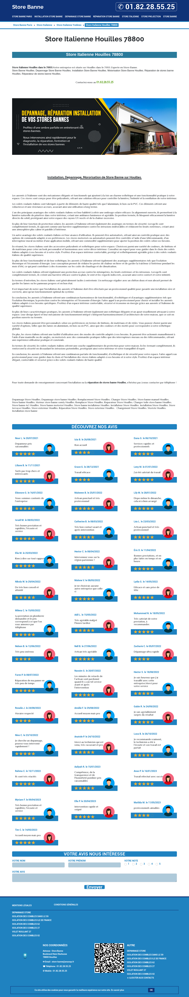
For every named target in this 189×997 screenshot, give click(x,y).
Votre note (131, 860)
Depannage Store (21, 912)
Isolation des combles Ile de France (32, 920)
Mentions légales (22, 905)
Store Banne (170, 16)
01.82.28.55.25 (64, 966)
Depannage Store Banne (78, 16)
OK (151, 990)
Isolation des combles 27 (26, 928)
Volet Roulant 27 (21, 932)
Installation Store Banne (48, 16)
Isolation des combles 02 (26, 935)
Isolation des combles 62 (26, 924)
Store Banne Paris (22, 16)
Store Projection (151, 16)
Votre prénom (77, 860)
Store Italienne (130, 16)
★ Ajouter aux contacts (140, 978)
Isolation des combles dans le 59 (30, 916)
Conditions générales (66, 904)
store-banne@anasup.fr (63, 962)
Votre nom (18, 860)
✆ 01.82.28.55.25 (146, 7)
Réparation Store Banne (106, 16)
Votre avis (18, 871)
